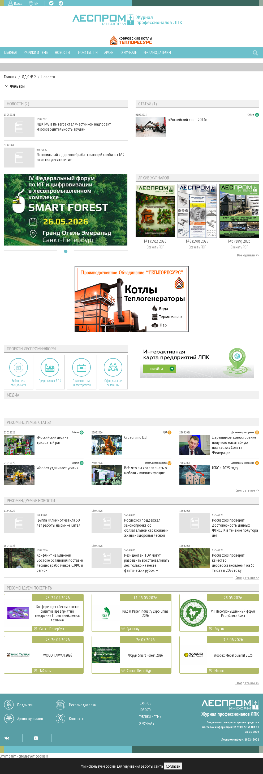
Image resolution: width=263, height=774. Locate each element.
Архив (109, 52)
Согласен (173, 766)
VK (51, 3)
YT (35, 738)
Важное (145, 703)
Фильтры (17, 86)
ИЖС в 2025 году (225, 467)
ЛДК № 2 (29, 76)
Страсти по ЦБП (136, 437)
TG (61, 3)
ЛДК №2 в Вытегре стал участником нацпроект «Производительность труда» (74, 127)
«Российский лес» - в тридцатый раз (52, 440)
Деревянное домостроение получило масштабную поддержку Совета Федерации (234, 445)
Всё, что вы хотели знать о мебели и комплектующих (145, 470)
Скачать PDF (155, 247)
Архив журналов (30, 718)
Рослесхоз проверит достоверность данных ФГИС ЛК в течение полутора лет (235, 528)
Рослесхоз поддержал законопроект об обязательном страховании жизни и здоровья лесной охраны (146, 528)
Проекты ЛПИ (87, 52)
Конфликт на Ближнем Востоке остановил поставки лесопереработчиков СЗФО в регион (60, 563)
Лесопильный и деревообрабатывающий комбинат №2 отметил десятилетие (80, 157)
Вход (18, 3)
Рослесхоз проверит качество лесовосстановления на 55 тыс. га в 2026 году (233, 563)
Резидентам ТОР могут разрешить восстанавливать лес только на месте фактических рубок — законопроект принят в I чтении (147, 563)
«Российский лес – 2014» (187, 119)
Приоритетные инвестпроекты (81, 383)
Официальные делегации (113, 383)
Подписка (25, 704)
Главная (10, 52)
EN (36, 3)
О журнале (128, 52)
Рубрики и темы (36, 52)
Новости (62, 52)
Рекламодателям (157, 52)
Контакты (76, 718)
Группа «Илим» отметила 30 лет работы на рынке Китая (58, 523)
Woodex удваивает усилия (57, 467)
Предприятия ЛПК (49, 381)
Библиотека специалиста (18, 383)
